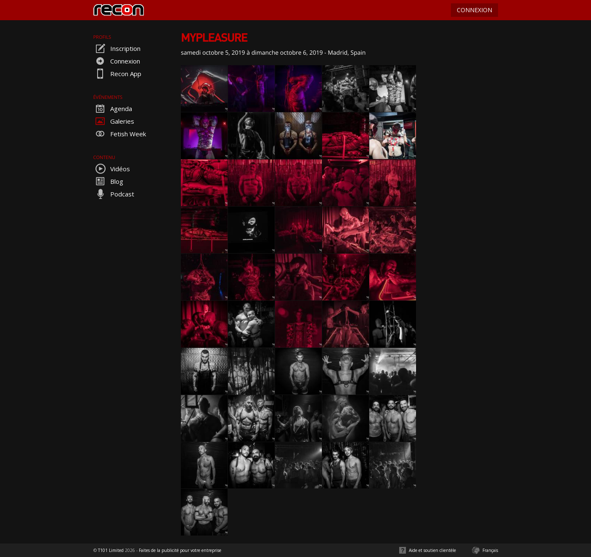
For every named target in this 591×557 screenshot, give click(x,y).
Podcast (113, 194)
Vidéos (111, 168)
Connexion (116, 61)
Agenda (112, 108)
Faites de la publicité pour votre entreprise (180, 550)
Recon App (117, 73)
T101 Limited (111, 550)
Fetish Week (119, 133)
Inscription (116, 48)
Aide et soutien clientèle (432, 550)
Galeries (113, 121)
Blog (108, 181)
